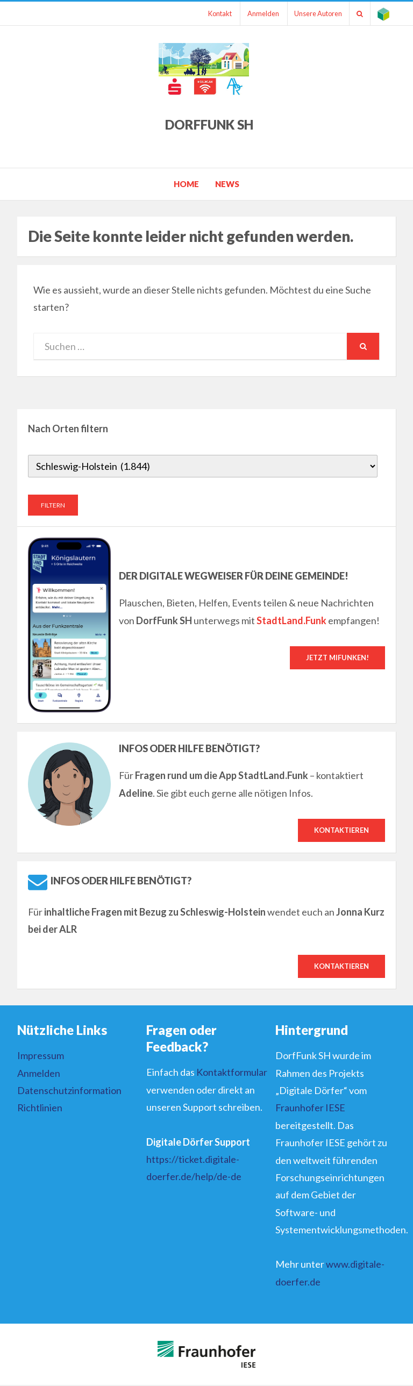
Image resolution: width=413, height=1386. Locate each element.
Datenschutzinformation (69, 1091)
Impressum (40, 1056)
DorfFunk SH (209, 124)
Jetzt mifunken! (337, 657)
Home (186, 184)
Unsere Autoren (313, 13)
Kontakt (210, 13)
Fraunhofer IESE (310, 1108)
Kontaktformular (231, 1073)
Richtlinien (39, 1108)
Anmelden (255, 13)
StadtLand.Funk (291, 620)
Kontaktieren (341, 830)
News (227, 184)
